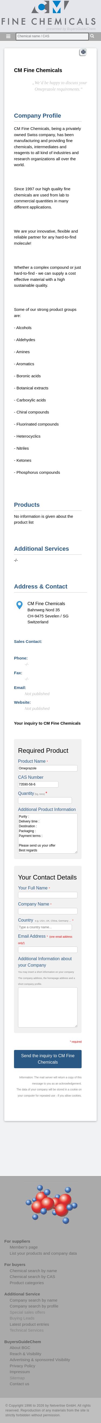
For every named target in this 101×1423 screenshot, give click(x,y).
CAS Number (30, 777)
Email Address (45, 939)
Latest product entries (29, 1324)
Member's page (24, 1247)
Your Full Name (34, 888)
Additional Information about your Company (45, 961)
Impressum (20, 1371)
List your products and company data (43, 1253)
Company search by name (33, 1300)
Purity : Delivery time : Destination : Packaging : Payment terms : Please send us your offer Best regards (48, 833)
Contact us (19, 1383)
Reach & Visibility (25, 1353)
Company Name (34, 904)
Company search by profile (34, 1306)
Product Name (33, 761)
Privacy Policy (22, 1366)
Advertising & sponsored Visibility (40, 1359)
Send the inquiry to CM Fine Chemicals (47, 1058)
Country (45, 920)
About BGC (20, 1347)
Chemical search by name (33, 1270)
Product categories (27, 1282)
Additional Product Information (47, 809)
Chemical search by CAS (32, 1276)
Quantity (32, 793)
